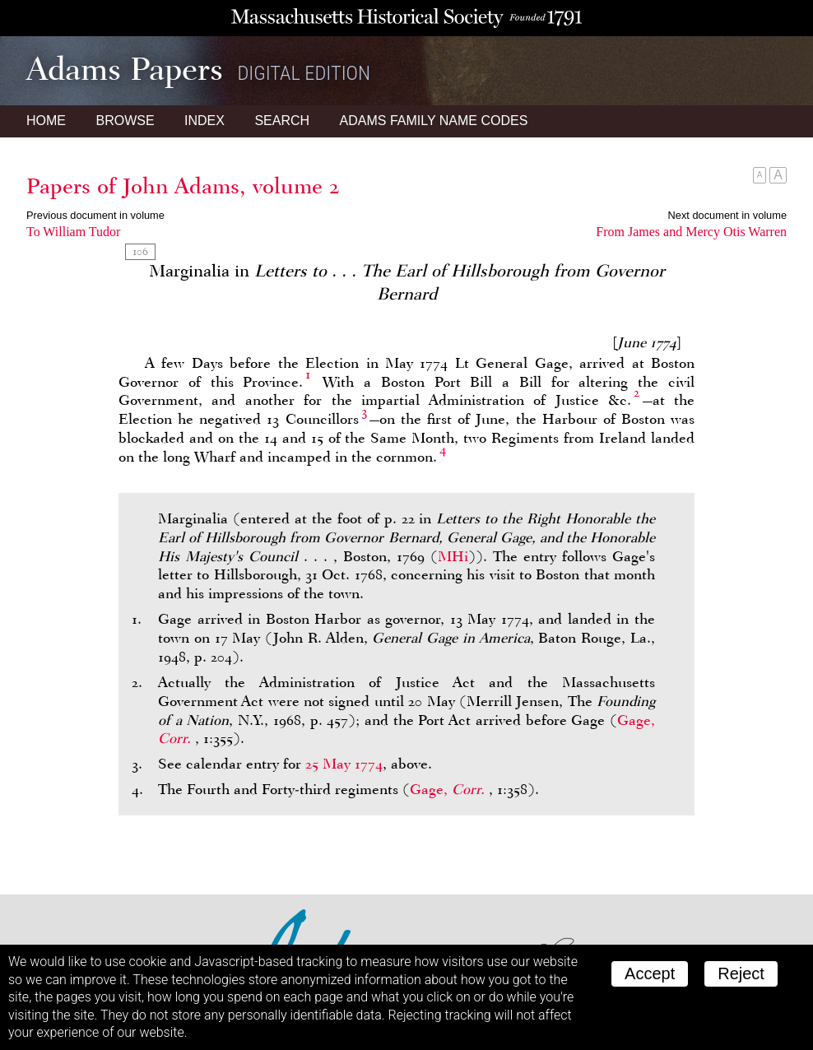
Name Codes (434, 121)
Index (204, 121)
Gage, (449, 789)
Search (281, 121)
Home (46, 121)
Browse (124, 121)
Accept (650, 973)
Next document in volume (727, 215)
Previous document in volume (95, 215)
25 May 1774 (344, 764)
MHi (453, 556)
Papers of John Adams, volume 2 (183, 186)
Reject (741, 973)
